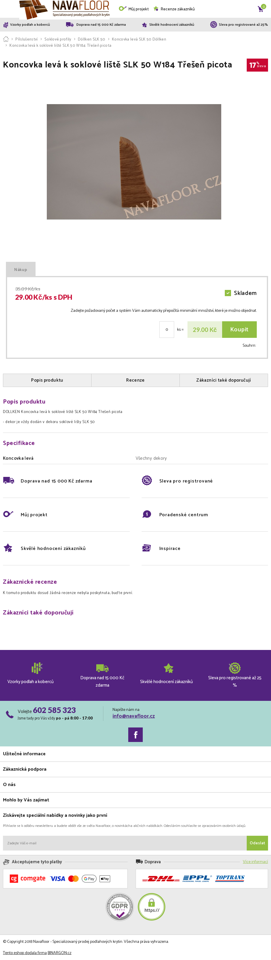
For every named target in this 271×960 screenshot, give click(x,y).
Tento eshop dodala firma (25, 953)
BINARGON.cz (59, 953)
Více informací (255, 862)
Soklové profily (57, 39)
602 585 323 (54, 710)
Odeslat (257, 843)
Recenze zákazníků (174, 9)
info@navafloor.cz (134, 716)
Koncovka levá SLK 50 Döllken (139, 39)
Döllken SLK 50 (91, 39)
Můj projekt (133, 9)
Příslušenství (26, 39)
